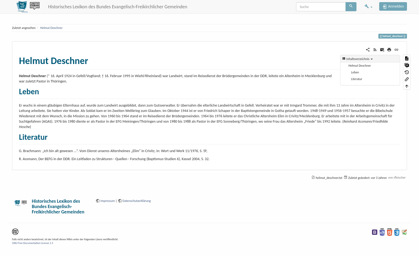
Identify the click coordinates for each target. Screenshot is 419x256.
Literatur (356, 79)
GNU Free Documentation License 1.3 (32, 243)
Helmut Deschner (51, 28)
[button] (368, 7)
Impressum (107, 201)
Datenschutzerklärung (137, 201)
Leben (355, 72)
